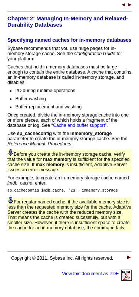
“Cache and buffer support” (79, 125)
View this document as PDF (97, 274)
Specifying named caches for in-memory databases (69, 40)
